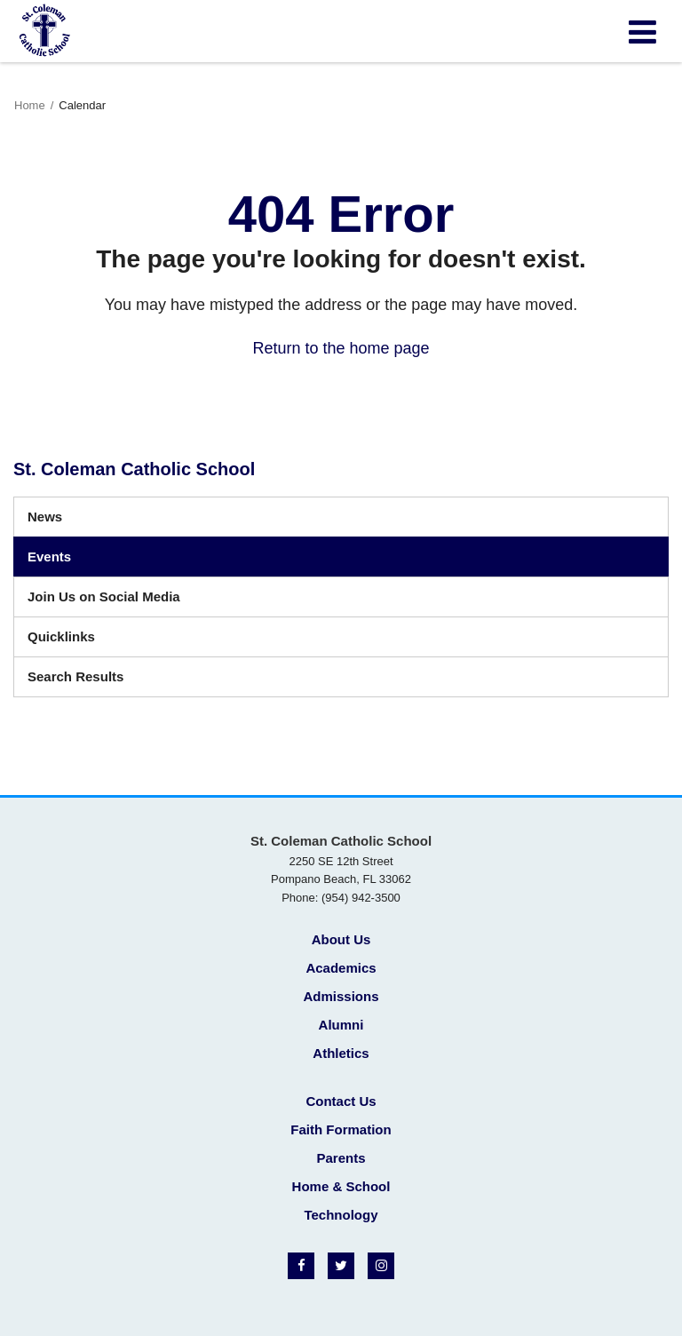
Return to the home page (340, 348)
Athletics (341, 1053)
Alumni (341, 1024)
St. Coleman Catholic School (134, 469)
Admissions (340, 996)
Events (49, 556)
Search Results (75, 676)
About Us (341, 939)
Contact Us (340, 1101)
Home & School (341, 1186)
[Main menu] (642, 31)
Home (29, 105)
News (45, 516)
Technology (340, 1214)
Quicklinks (61, 636)
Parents (340, 1157)
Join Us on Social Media (104, 596)
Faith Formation (340, 1129)
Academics (340, 967)
